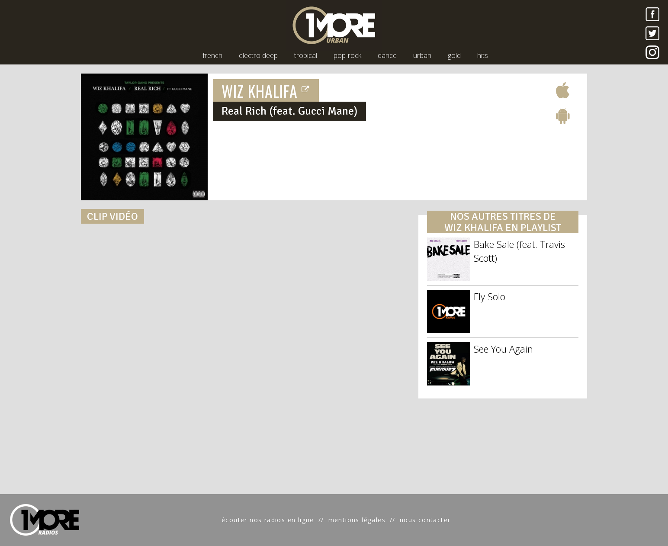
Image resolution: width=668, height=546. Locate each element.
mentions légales (356, 520)
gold (454, 55)
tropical (305, 55)
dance (387, 55)
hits (482, 55)
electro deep (258, 55)
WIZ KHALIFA (266, 90)
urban (422, 55)
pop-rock (347, 55)
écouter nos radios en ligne (268, 520)
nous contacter (425, 520)
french (212, 55)
